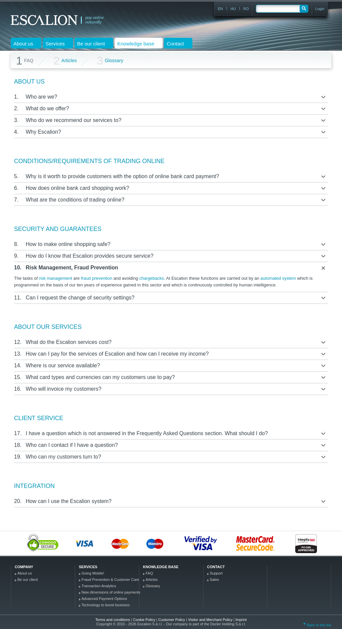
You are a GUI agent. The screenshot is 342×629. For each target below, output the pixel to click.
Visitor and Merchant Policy (210, 620)
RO (246, 9)
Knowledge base (160, 567)
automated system (278, 278)
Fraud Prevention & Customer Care (110, 580)
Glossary (110, 60)
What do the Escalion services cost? (69, 342)
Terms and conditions (112, 620)
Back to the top (317, 625)
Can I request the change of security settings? (80, 297)
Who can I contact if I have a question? (72, 445)
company (24, 567)
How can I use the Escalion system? (69, 501)
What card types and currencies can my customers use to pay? (100, 377)
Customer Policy (172, 620)
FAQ (149, 573)
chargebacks (151, 278)
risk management (55, 278)
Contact (216, 567)
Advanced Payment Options (104, 599)
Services (88, 567)
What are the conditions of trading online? (75, 200)
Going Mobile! (92, 573)
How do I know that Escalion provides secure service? (89, 256)
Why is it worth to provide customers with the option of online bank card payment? (122, 176)
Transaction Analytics (98, 586)
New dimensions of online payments (110, 592)
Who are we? (41, 97)
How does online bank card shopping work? (77, 188)
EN (220, 9)
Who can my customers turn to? (63, 457)
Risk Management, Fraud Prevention (72, 267)
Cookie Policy (144, 620)
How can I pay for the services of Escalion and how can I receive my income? (117, 354)
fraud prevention (96, 278)
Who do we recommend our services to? (73, 120)
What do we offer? (47, 108)
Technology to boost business (105, 605)
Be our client (27, 580)
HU (233, 9)
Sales (214, 580)
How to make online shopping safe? (68, 244)
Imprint (241, 620)
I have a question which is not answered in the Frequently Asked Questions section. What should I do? (147, 433)
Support (216, 573)
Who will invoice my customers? (64, 389)
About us (24, 573)
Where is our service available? (63, 365)
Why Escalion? (43, 132)
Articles (65, 60)
